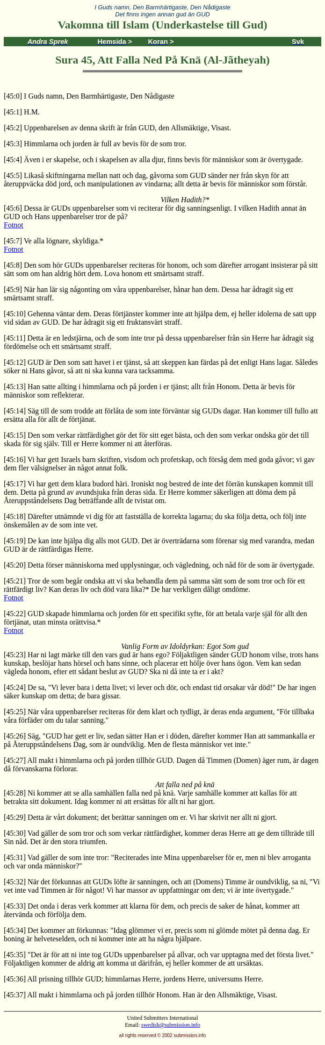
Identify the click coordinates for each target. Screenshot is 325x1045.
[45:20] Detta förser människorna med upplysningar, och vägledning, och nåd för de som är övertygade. (159, 565)
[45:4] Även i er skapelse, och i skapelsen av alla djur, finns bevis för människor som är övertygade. (153, 160)
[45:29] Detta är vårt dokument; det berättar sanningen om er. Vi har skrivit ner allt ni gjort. (140, 817)
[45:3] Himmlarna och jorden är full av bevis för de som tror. (95, 144)
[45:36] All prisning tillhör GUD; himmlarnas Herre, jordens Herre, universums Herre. (133, 979)
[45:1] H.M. (22, 112)
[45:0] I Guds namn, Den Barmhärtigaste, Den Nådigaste (89, 96)
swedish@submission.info (170, 1025)
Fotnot (13, 225)
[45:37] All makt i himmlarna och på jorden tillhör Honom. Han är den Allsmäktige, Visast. (140, 995)
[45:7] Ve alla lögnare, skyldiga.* (53, 241)
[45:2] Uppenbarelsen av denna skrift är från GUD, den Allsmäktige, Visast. (117, 128)
